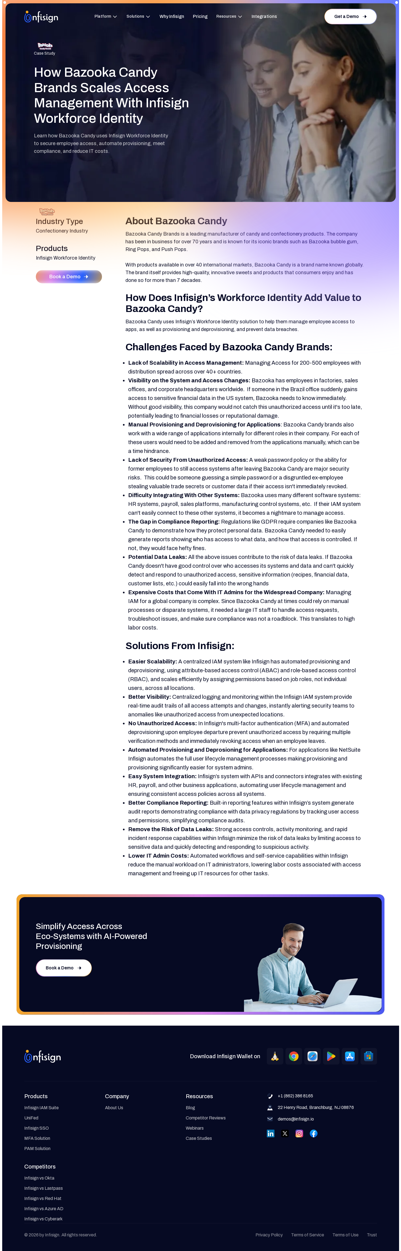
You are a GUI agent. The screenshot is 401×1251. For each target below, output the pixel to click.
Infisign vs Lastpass (43, 1188)
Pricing (200, 16)
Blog (190, 1107)
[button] (106, 17)
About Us (114, 1107)
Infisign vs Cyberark (43, 1219)
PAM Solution (37, 1148)
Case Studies (199, 1138)
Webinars (195, 1128)
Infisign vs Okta (39, 1178)
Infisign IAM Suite (41, 1107)
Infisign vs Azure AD (43, 1208)
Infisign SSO (36, 1128)
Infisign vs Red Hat (42, 1198)
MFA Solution (37, 1138)
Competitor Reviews (206, 1118)
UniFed (31, 1118)
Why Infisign (172, 16)
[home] (41, 16)
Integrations (264, 16)
